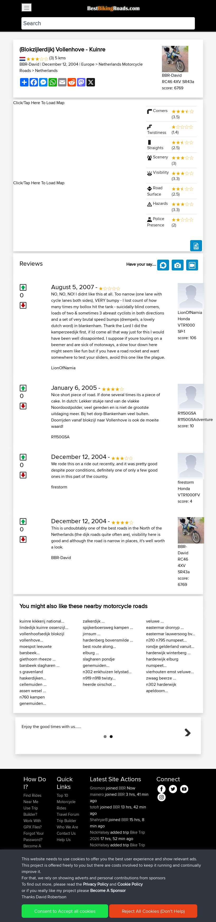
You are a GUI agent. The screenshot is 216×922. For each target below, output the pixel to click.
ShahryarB (99, 846)
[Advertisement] (76, 143)
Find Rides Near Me (32, 825)
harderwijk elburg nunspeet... (162, 662)
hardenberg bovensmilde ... (108, 640)
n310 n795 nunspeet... (166, 640)
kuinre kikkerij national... (42, 621)
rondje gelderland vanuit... (170, 646)
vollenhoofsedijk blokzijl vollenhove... (42, 637)
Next (185, 744)
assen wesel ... (33, 691)
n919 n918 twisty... (99, 678)
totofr (95, 833)
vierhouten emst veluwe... (170, 672)
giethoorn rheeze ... (38, 659)
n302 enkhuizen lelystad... (107, 672)
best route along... (99, 646)
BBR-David (29, 64)
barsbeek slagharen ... (40, 665)
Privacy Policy (95, 884)
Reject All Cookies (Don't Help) (153, 911)
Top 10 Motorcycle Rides (66, 828)
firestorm (59, 487)
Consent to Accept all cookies (64, 911)
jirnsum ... (91, 634)
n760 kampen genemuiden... (33, 700)
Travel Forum (68, 840)
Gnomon (98, 814)
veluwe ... (155, 621)
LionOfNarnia (63, 368)
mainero (97, 820)
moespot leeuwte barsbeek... (36, 649)
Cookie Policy (130, 884)
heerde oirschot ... (99, 684)
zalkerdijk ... (94, 621)
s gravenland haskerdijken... (33, 675)
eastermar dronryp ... (165, 627)
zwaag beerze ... (161, 678)
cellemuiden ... (33, 684)
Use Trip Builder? (30, 837)
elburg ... (91, 653)
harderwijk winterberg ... (168, 653)
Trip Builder (66, 847)
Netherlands (46, 70)
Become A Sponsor (108, 890)
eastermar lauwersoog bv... (170, 634)
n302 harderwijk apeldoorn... (161, 687)
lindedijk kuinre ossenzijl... (44, 627)
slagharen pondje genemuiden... (99, 662)
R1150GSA (60, 437)
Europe (87, 64)
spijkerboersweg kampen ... (108, 627)
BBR (122, 814)
